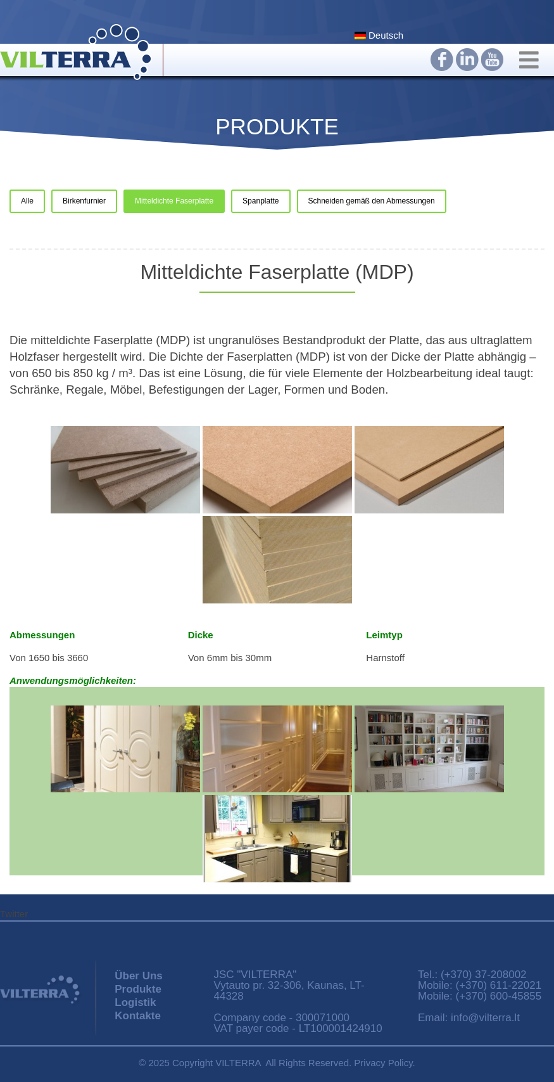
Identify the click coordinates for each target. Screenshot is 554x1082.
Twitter (14, 913)
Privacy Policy (383, 1062)
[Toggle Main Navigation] (530, 62)
